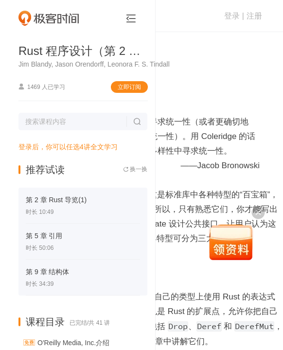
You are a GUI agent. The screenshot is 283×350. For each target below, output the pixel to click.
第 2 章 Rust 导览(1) (56, 200)
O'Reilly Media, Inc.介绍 (73, 343)
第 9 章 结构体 (47, 272)
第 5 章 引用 (44, 236)
